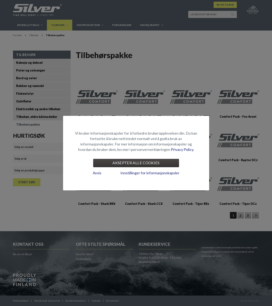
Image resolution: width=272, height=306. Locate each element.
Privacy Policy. (182, 149)
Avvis (97, 173)
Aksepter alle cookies (136, 163)
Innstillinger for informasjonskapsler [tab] (149, 173)
